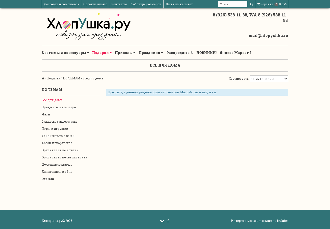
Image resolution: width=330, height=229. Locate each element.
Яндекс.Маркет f (235, 52)
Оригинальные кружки (60, 150)
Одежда (48, 179)
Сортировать (239, 78)
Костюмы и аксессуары (65, 52)
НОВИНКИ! (206, 52)
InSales (282, 221)
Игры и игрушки (55, 129)
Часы (46, 114)
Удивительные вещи (58, 136)
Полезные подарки (57, 164)
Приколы (125, 52)
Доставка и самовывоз (61, 4)
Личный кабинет (179, 4)
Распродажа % (179, 52)
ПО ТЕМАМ (71, 78)
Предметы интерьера (59, 107)
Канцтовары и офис (57, 172)
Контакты (119, 4)
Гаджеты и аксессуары (59, 121)
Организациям (95, 4)
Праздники (151, 52)
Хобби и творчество (57, 143)
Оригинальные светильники (65, 157)
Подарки (102, 52)
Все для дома (52, 100)
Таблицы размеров (146, 4)
